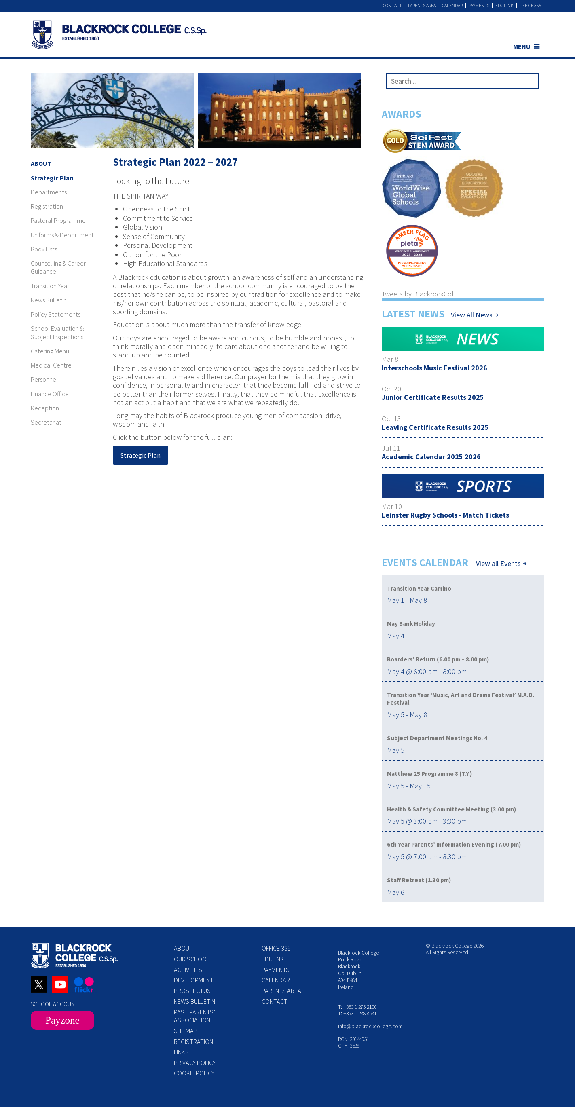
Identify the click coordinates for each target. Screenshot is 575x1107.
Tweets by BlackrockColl (419, 293)
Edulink (504, 5)
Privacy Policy (195, 1062)
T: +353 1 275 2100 (357, 1006)
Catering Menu (50, 351)
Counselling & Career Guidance (58, 267)
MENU (522, 46)
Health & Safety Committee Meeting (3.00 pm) (451, 809)
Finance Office (50, 394)
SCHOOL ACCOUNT (54, 1004)
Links (181, 1052)
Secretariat (46, 422)
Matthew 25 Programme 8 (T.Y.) (429, 773)
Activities (188, 969)
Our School (191, 959)
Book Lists (44, 249)
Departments (49, 192)
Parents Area (422, 5)
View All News (472, 314)
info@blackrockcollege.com (370, 1026)
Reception (45, 408)
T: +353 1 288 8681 (357, 1013)
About (183, 948)
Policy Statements (55, 314)
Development (194, 980)
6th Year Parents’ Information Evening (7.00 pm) (454, 844)
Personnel (44, 379)
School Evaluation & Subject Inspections (57, 332)
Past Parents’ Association (194, 1016)
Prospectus (192, 991)
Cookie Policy (194, 1073)
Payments (479, 5)
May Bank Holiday (411, 623)
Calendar (452, 5)
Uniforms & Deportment (62, 235)
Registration (47, 206)
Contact (392, 5)
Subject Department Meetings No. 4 (437, 738)
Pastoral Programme (58, 220)
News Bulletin (49, 300)
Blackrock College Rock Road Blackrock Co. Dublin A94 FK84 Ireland (358, 969)
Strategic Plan (52, 178)
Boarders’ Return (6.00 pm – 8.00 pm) (438, 659)
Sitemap (185, 1031)
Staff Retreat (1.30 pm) (419, 880)
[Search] (530, 83)
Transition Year (50, 286)
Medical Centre (51, 365)
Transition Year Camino (419, 588)
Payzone (62, 1020)
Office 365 (530, 5)
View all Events (498, 563)
